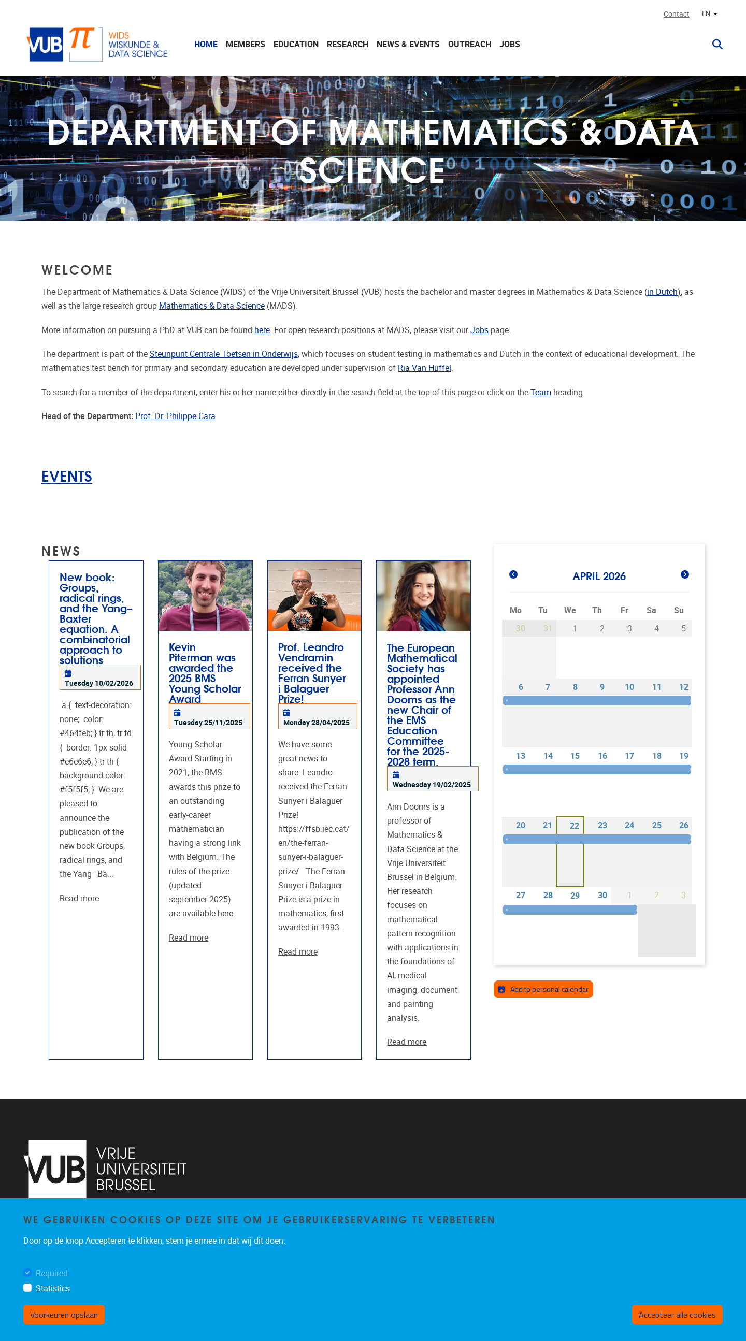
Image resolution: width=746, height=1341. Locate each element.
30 (602, 895)
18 (657, 756)
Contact (677, 14)
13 (520, 756)
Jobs (509, 44)
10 (629, 687)
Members (245, 44)
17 (629, 756)
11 (657, 687)
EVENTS (66, 475)
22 (574, 826)
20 (520, 825)
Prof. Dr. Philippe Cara (175, 416)
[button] (713, 44)
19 (683, 756)
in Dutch (662, 292)
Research (347, 44)
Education (296, 44)
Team (540, 392)
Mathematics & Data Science (212, 306)
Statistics (53, 1288)
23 (602, 825)
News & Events (408, 44)
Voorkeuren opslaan (64, 1314)
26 (683, 825)
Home (206, 44)
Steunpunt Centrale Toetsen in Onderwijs (224, 354)
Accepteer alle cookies (677, 1314)
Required (52, 1273)
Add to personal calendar (543, 989)
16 (602, 756)
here (262, 330)
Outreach (469, 44)
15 (575, 756)
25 (657, 825)
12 (683, 687)
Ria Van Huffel (424, 368)
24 (629, 825)
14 (548, 756)
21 (547, 825)
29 (575, 896)
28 (548, 895)
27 (520, 895)
